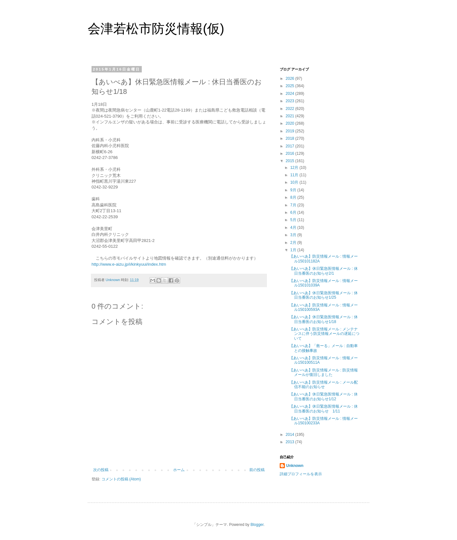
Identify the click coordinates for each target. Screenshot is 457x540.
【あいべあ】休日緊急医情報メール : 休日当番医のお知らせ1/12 (323, 396)
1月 (293, 250)
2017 (290, 146)
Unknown (294, 465)
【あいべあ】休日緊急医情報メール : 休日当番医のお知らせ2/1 (323, 270)
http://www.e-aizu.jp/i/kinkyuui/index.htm (129, 264)
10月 (295, 182)
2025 (290, 86)
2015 (290, 161)
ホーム (179, 470)
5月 (293, 220)
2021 (290, 116)
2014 (290, 434)
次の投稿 (100, 470)
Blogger (257, 524)
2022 (290, 108)
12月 (295, 167)
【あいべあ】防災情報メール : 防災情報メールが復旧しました (323, 372)
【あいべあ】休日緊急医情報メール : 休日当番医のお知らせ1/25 (323, 295)
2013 (290, 442)
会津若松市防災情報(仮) (156, 28)
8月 (293, 197)
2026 (290, 78)
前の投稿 (257, 470)
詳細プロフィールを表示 (301, 474)
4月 (293, 227)
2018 (290, 138)
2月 (293, 242)
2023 (290, 101)
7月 (293, 205)
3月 (293, 235)
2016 (290, 153)
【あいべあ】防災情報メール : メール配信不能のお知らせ (323, 384)
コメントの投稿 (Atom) (121, 479)
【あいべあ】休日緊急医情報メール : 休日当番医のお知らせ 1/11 (323, 408)
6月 (293, 212)
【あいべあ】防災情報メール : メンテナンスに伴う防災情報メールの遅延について (324, 334)
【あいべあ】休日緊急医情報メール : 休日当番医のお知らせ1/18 (323, 319)
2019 (290, 131)
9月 (293, 190)
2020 (290, 123)
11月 (295, 175)
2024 (290, 93)
